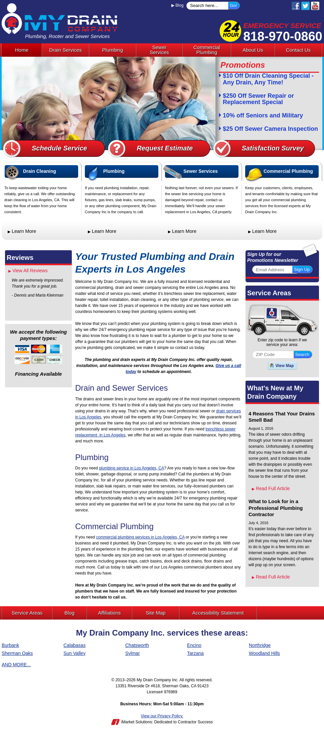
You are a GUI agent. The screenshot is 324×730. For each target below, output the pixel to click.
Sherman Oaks (17, 653)
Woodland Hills (264, 653)
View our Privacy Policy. (162, 716)
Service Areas (269, 293)
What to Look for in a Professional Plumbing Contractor (276, 507)
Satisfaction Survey (273, 148)
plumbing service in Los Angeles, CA (131, 468)
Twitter (305, 6)
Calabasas (74, 645)
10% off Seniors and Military (263, 115)
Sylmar (132, 653)
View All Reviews (27, 270)
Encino (194, 645)
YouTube (315, 6)
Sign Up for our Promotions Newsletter (272, 257)
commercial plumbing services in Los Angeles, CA (140, 537)
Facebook (296, 6)
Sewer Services (200, 171)
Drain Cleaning (39, 171)
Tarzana (195, 653)
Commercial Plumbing (288, 171)
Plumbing (114, 171)
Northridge (260, 645)
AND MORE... (16, 664)
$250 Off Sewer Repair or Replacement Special (258, 99)
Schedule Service (59, 148)
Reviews (20, 257)
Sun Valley (74, 653)
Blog (177, 5)
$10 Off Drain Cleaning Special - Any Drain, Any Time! (268, 79)
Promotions (242, 64)
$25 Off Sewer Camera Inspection (270, 129)
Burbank (10, 645)
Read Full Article (271, 488)
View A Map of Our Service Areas (282, 366)
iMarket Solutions (136, 722)
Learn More (22, 231)
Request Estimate (165, 148)
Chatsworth (137, 645)
